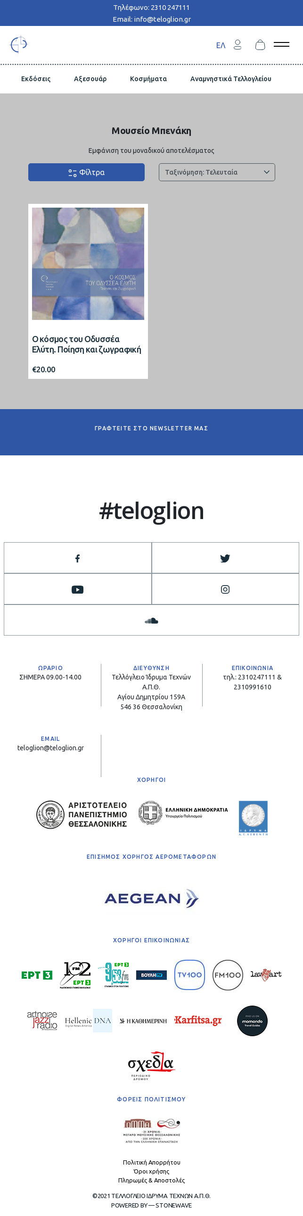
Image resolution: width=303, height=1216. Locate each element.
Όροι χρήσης (151, 1171)
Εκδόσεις (35, 79)
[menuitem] (221, 45)
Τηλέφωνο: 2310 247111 (151, 7)
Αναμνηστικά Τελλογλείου (230, 79)
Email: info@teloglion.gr (152, 19)
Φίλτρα (86, 173)
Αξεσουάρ (90, 79)
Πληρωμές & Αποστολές (151, 1180)
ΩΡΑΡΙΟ (50, 668)
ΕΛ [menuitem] (220, 45)
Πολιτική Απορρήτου (151, 1162)
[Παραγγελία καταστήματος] (217, 172)
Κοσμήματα (148, 79)
